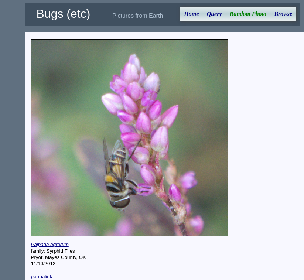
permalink (41, 276)
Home (191, 14)
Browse (283, 14)
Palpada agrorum (50, 244)
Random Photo (248, 14)
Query (214, 14)
